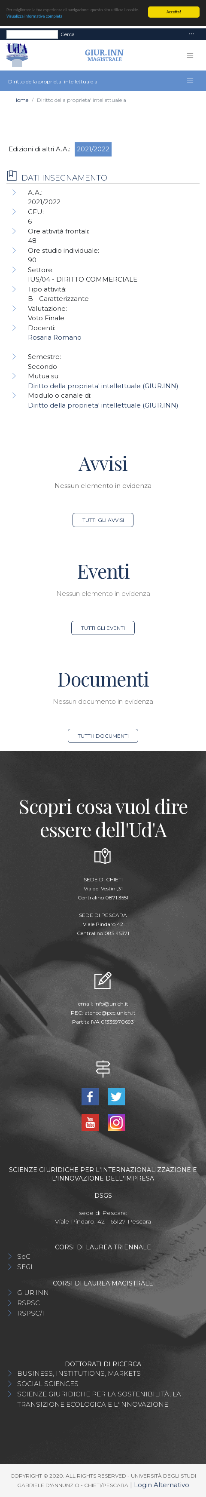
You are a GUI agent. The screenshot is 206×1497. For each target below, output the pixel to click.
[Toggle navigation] (191, 34)
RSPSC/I (30, 1313)
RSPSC (28, 1303)
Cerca (68, 34)
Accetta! (174, 12)
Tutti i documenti (103, 736)
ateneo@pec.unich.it (110, 1012)
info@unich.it (111, 1003)
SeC (23, 1256)
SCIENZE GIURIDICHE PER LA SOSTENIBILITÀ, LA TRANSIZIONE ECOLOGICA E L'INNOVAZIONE (99, 1399)
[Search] (32, 34)
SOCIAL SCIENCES (48, 1384)
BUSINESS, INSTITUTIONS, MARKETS (79, 1373)
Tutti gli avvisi (103, 520)
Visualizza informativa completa (34, 16)
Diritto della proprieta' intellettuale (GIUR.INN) (103, 386)
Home (20, 100)
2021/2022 (93, 149)
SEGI (25, 1267)
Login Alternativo (161, 1485)
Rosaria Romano (55, 337)
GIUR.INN (33, 1292)
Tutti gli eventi (103, 628)
